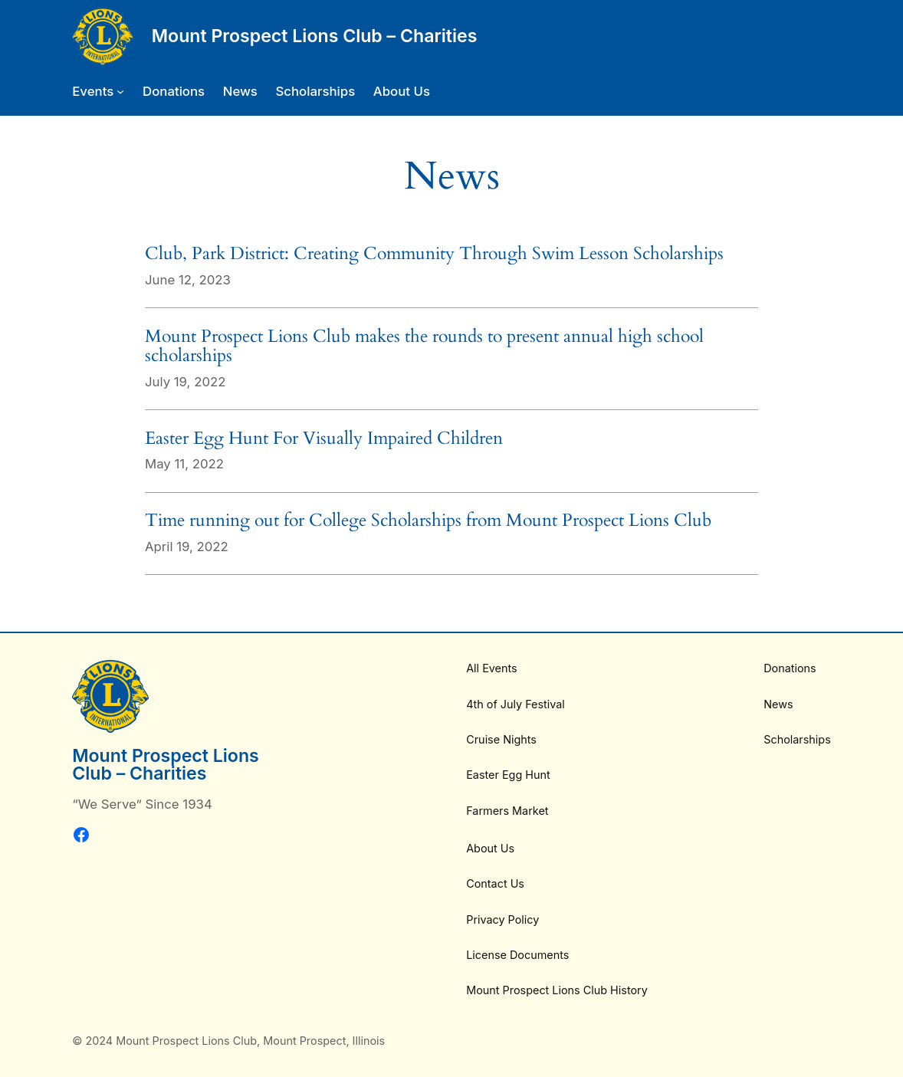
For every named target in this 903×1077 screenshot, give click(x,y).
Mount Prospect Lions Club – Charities (315, 36)
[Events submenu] (98, 91)
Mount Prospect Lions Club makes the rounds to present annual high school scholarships (424, 346)
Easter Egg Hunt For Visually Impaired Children (324, 438)
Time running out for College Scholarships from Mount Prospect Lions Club (428, 520)
